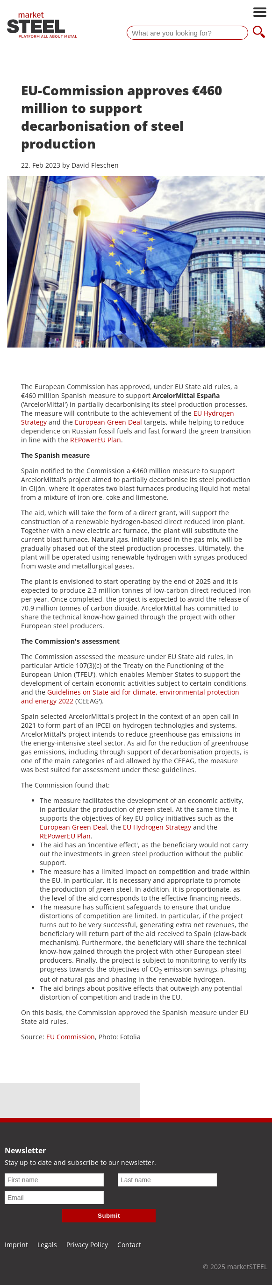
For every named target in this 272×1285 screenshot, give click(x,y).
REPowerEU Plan (95, 439)
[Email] (54, 1197)
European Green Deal (108, 422)
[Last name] (167, 1179)
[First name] (54, 1179)
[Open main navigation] (259, 13)
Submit (109, 1215)
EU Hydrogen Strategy (157, 827)
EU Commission (70, 1036)
